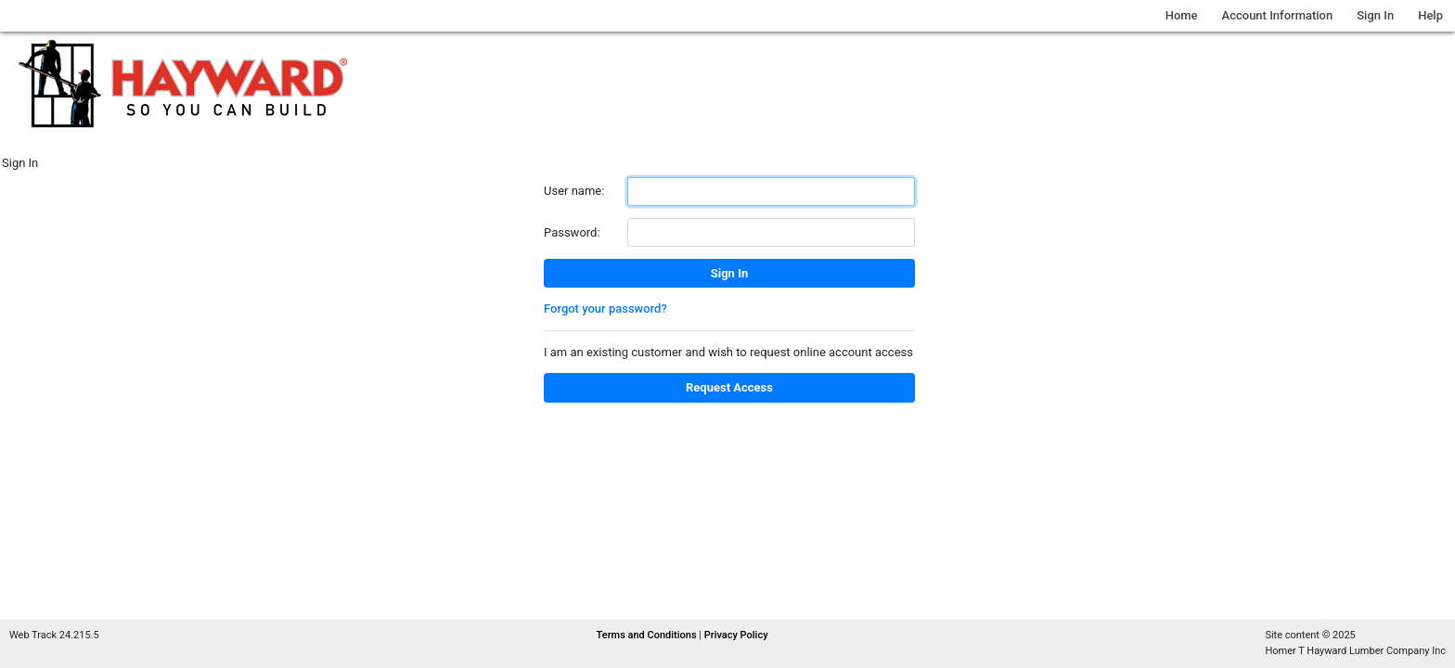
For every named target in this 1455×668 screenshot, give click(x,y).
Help (1430, 15)
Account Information (1277, 15)
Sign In (1375, 15)
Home (1181, 15)
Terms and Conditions (648, 635)
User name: (574, 191)
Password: (572, 232)
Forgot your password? (605, 308)
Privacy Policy (736, 635)
